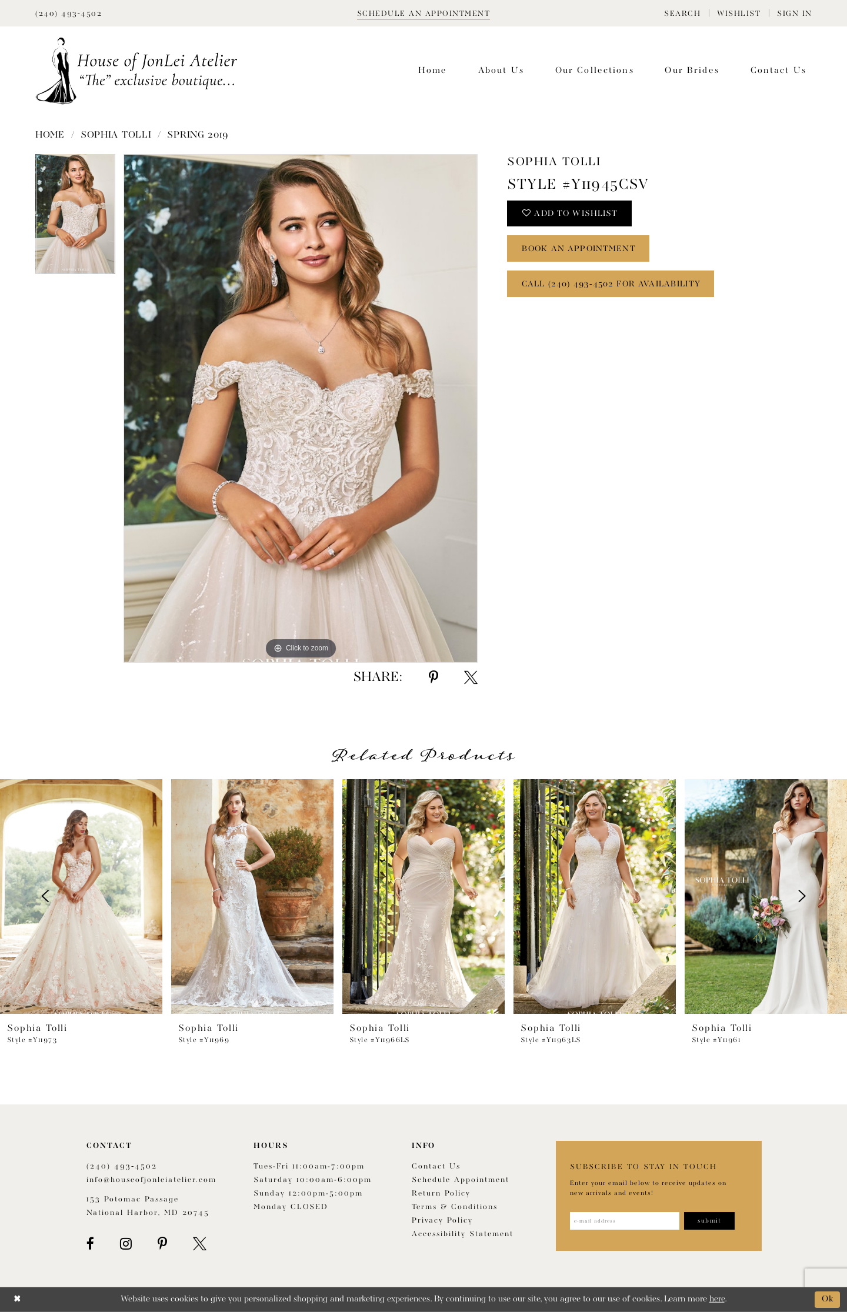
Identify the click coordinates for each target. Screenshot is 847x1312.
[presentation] (81, 896)
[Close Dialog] (17, 1299)
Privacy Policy (442, 1220)
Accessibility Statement (462, 1234)
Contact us (436, 1166)
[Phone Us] (68, 13)
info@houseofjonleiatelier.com (151, 1180)
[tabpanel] (75, 218)
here (717, 1299)
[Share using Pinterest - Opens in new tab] (433, 677)
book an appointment (580, 249)
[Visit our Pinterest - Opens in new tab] (162, 1243)
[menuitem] (682, 13)
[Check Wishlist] (739, 13)
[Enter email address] (625, 1221)
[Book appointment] (424, 13)
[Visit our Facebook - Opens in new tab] (90, 1243)
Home (50, 135)
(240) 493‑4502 (121, 1166)
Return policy (441, 1193)
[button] (682, 13)
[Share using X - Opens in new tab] (471, 677)
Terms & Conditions (455, 1207)
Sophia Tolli (116, 135)
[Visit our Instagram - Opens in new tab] (126, 1243)
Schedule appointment (460, 1180)
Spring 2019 (198, 135)
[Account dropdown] (795, 13)
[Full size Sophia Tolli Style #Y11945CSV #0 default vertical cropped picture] (300, 408)
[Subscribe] (710, 1221)
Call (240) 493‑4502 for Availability (611, 284)
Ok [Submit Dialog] (828, 1299)
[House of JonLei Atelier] (136, 71)
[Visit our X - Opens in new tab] (199, 1243)
